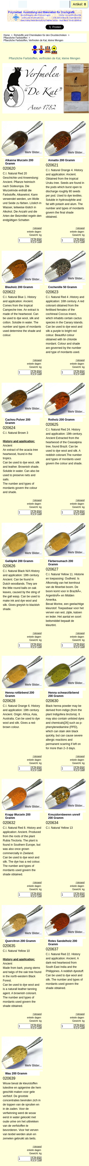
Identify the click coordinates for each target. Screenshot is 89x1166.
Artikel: (79, 4)
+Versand (37, 228)
